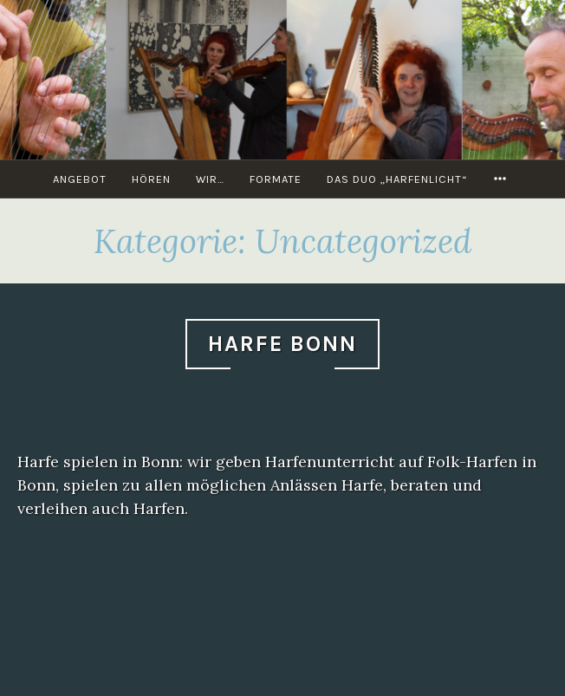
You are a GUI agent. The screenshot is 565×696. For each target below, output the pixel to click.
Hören (151, 178)
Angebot (80, 178)
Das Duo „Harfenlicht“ (397, 178)
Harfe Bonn (282, 343)
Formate (276, 178)
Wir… (210, 178)
